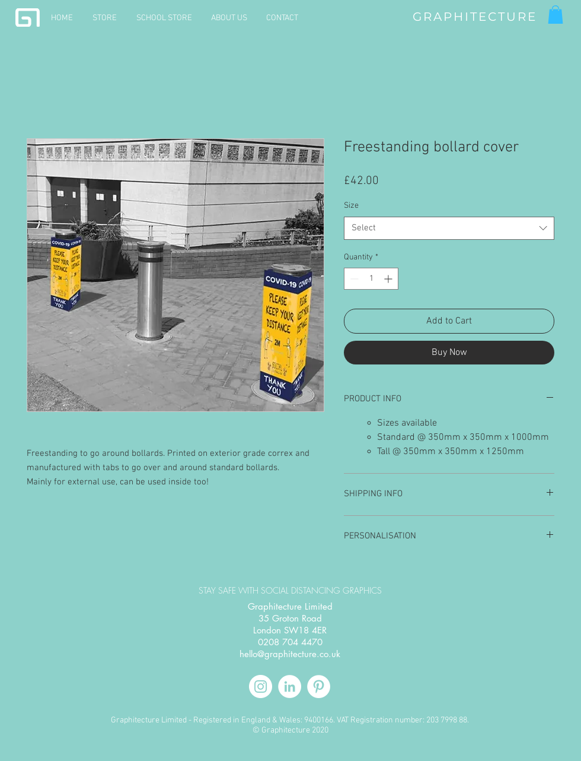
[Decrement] (353, 278)
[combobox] (449, 228)
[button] (555, 14)
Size (351, 206)
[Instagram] (260, 686)
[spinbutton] (371, 278)
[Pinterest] (318, 686)
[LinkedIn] (289, 686)
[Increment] (389, 278)
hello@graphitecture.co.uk (290, 653)
